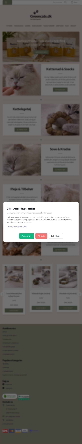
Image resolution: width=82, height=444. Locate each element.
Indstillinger (55, 236)
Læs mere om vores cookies (17, 226)
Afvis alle (41, 236)
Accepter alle (26, 236)
